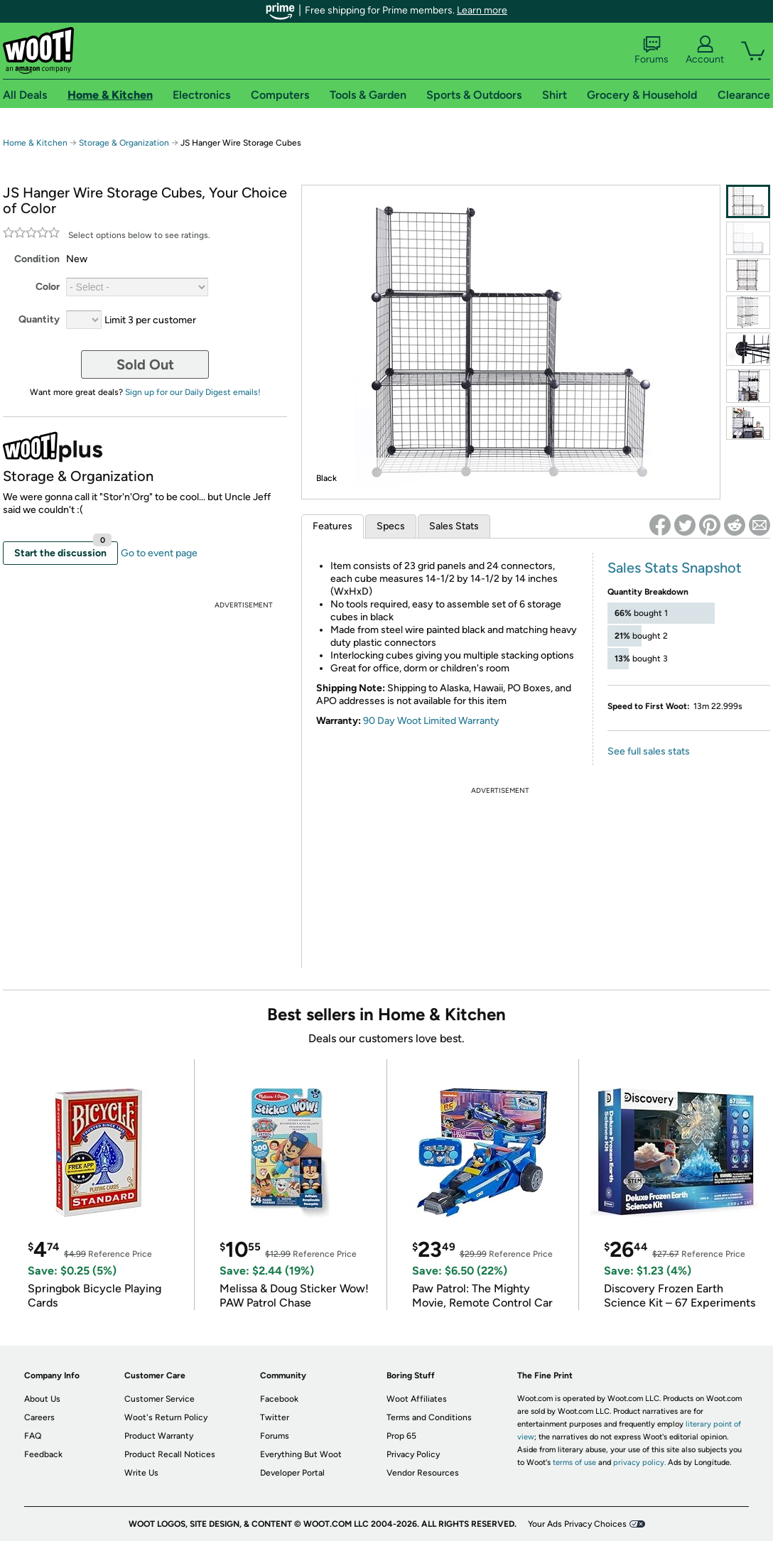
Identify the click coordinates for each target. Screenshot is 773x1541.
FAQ (32, 1436)
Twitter (274, 1417)
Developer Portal (292, 1473)
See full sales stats (648, 751)
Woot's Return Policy (165, 1417)
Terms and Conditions (429, 1417)
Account (705, 50)
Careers (39, 1417)
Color (48, 287)
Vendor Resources (422, 1473)
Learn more (482, 10)
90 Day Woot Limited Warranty (431, 721)
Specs (391, 526)
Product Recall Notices (169, 1454)
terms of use (574, 1462)
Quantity (39, 319)
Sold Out (145, 364)
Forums (651, 50)
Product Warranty (158, 1436)
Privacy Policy (413, 1454)
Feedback (43, 1454)
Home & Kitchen (35, 143)
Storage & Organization (124, 143)
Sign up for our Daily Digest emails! (193, 392)
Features (332, 526)
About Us (42, 1399)
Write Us (141, 1473)
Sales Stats (454, 526)
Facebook (279, 1399)
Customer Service (159, 1399)
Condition (37, 259)
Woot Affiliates (416, 1399)
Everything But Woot (301, 1454)
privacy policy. (639, 1462)
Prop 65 (401, 1436)
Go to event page (159, 553)
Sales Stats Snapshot (674, 567)
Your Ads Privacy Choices (577, 1524)
